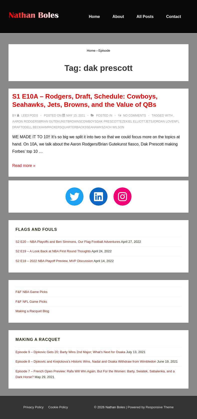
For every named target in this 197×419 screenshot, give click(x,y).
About (118, 16)
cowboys (89, 121)
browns (74, 121)
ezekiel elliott (132, 121)
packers (55, 127)
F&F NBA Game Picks (32, 292)
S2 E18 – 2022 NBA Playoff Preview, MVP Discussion (54, 261)
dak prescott (108, 121)
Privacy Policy (33, 407)
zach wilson (114, 127)
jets (148, 121)
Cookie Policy (58, 407)
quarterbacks (74, 127)
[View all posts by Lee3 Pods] (28, 115)
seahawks (95, 127)
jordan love (163, 121)
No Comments (134, 115)
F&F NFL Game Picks (31, 301)
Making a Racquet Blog (32, 311)
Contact (173, 16)
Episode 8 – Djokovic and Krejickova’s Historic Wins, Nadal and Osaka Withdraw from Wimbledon (86, 361)
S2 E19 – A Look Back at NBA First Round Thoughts (53, 251)
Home (94, 16)
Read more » (24, 165)
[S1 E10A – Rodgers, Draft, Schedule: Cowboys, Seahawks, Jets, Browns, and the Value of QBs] (75, 115)
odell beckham (35, 127)
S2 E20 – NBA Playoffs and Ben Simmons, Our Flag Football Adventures (68, 242)
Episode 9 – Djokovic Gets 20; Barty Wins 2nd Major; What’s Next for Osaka (70, 352)
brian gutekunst (53, 121)
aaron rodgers (25, 121)
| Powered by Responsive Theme (150, 407)
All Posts (145, 16)
